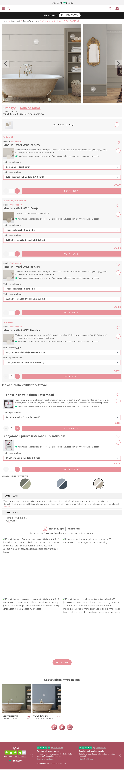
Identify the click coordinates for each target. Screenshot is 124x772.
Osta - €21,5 (71, 428)
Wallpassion (16, 141)
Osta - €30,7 (71, 191)
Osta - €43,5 (71, 254)
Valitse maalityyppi (12, 162)
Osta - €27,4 (71, 469)
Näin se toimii (30, 108)
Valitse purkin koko (12, 172)
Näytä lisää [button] (62, 662)
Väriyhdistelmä (10, 716)
